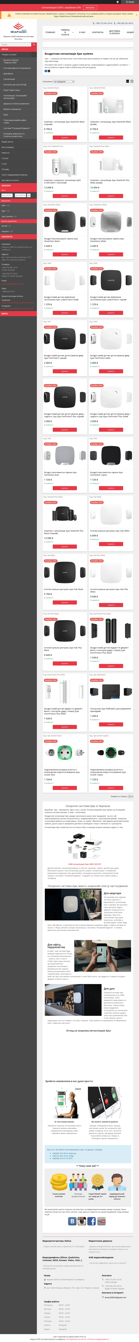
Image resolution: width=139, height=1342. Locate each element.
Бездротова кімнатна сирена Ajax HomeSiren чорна (106, 473)
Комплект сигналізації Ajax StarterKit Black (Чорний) (64, 123)
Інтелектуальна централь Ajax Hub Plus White (109, 590)
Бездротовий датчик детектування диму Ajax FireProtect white (109, 356)
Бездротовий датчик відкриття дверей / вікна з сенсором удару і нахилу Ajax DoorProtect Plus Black (109, 650)
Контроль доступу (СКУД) (15, 84)
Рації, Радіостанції (12, 90)
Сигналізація (9, 79)
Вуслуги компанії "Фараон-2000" (11, 61)
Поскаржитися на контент (76, 1339)
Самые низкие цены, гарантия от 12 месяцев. (64, 1246)
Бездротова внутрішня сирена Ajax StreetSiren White (107, 239)
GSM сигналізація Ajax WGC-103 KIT (84, 864)
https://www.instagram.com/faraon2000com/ (18, 308)
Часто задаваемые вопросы (15, 174)
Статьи (5, 158)
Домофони (8, 73)
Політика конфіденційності (98, 1339)
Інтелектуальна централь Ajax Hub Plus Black (63, 649)
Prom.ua (83, 1337)
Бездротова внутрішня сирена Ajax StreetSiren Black (61, 239)
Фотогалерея (8, 147)
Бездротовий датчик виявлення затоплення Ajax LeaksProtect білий (61, 298)
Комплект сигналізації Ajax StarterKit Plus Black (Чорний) (63, 532)
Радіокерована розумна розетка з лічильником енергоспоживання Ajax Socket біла (62, 772)
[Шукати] (34, 44)
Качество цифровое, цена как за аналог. (108, 1263)
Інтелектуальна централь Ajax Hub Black (63, 589)
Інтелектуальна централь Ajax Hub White (109, 531)
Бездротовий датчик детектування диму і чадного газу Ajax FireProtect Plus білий (110, 415)
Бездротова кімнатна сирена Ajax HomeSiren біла (60, 473)
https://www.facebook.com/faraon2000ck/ (18, 302)
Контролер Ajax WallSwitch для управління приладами (110, 709)
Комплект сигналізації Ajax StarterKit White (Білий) (110, 123)
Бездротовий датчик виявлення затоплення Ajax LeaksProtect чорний (108, 298)
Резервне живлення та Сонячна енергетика (14, 134)
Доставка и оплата (10, 180)
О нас (4, 163)
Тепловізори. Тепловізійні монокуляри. (15, 96)
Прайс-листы (7, 141)
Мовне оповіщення (12, 109)
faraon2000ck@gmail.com (13, 284)
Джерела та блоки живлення (16, 103)
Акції (6, 114)
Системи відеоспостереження (17, 68)
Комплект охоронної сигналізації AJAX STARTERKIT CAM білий (62, 181)
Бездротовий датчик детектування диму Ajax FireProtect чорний (63, 356)
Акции (130, 32)
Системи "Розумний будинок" (17, 128)
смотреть (90, 7)
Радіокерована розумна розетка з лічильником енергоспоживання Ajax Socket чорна (108, 772)
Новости (5, 152)
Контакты (97, 32)
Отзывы (5, 169)
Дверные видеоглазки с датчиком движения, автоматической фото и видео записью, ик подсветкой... (110, 1249)
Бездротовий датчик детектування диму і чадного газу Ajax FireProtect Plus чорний (64, 415)
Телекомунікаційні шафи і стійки (15, 121)
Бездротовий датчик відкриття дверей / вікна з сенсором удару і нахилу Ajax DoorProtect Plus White (63, 711)
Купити (65, 137)
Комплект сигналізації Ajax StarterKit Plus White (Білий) (109, 181)
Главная (50, 32)
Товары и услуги (9, 54)
